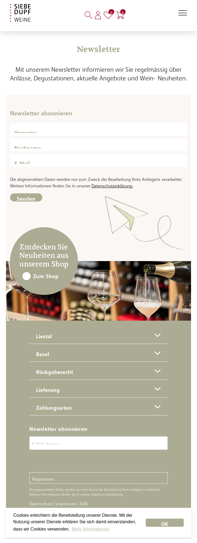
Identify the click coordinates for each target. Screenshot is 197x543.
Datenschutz (40, 502)
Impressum (66, 502)
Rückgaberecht (54, 370)
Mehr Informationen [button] (91, 529)
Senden (26, 197)
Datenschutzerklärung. (112, 184)
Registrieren (43, 478)
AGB (84, 502)
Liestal (44, 335)
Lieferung (48, 388)
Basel (42, 353)
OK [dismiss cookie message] (164, 522)
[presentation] (70, 461)
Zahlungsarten (54, 406)
